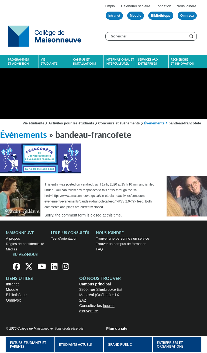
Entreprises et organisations (170, 344)
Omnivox (187, 16)
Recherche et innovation (182, 61)
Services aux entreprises (148, 61)
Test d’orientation (64, 238)
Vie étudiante (49, 61)
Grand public (120, 344)
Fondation (163, 6)
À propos (13, 238)
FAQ (99, 249)
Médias (11, 249)
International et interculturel (120, 61)
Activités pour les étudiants (71, 123)
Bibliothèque (161, 16)
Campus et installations (84, 61)
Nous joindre (186, 6)
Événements (154, 123)
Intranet (114, 16)
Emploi (110, 6)
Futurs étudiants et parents (28, 344)
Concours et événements (119, 123)
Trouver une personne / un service (122, 238)
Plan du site (116, 328)
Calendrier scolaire (135, 6)
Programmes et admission (18, 61)
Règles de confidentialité (25, 244)
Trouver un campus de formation (121, 244)
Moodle (135, 16)
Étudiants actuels (75, 344)
